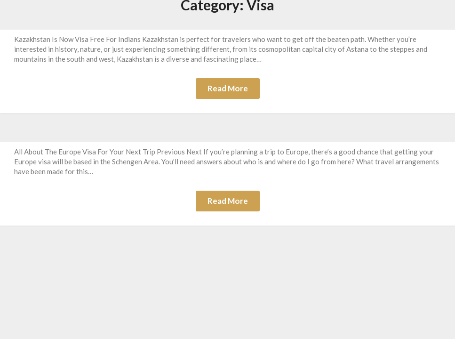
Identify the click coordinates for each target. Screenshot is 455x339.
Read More (228, 88)
